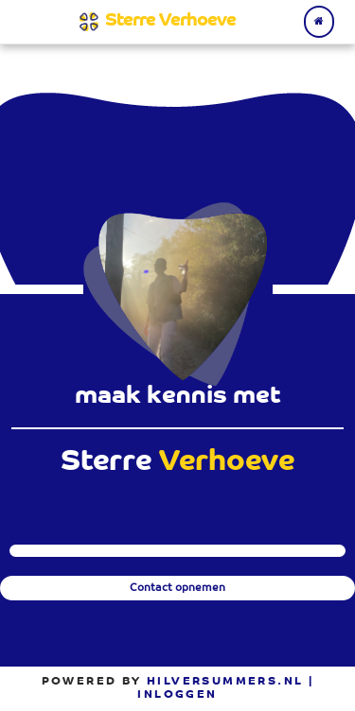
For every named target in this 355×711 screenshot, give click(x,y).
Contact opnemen (177, 588)
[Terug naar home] (319, 21)
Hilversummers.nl (225, 681)
